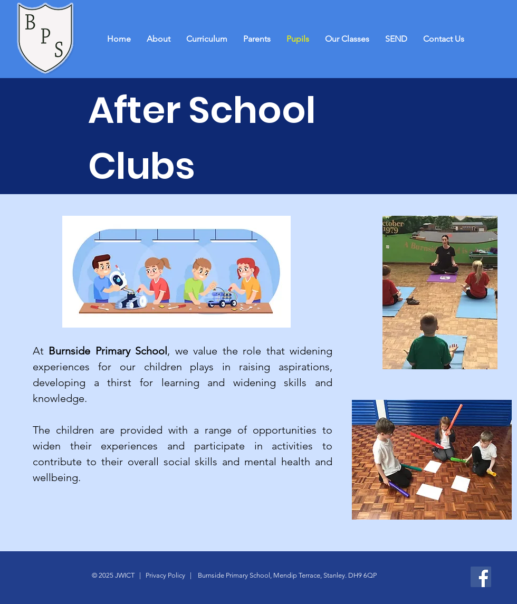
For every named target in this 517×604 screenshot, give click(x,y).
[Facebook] (481, 577)
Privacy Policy (164, 575)
